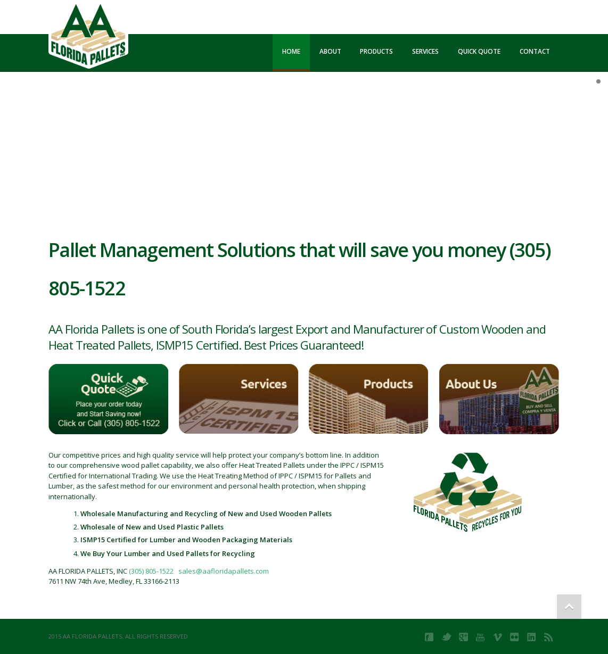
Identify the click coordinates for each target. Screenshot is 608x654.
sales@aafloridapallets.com (223, 571)
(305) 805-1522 (151, 571)
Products (376, 51)
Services (425, 51)
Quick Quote (479, 51)
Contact (535, 51)
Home (291, 51)
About (330, 51)
